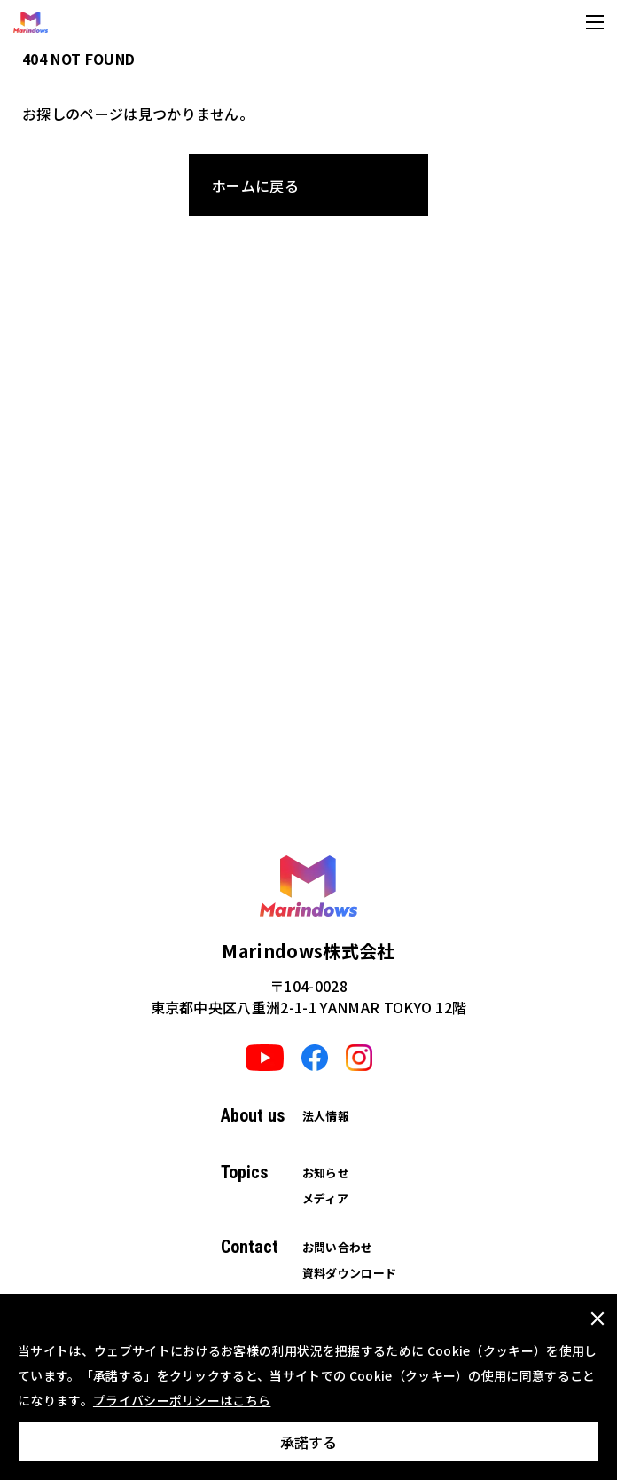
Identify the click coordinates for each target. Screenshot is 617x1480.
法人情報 (325, 1115)
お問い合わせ (337, 1247)
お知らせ (325, 1172)
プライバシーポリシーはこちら (181, 1400)
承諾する (308, 1441)
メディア (325, 1198)
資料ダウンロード (349, 1272)
